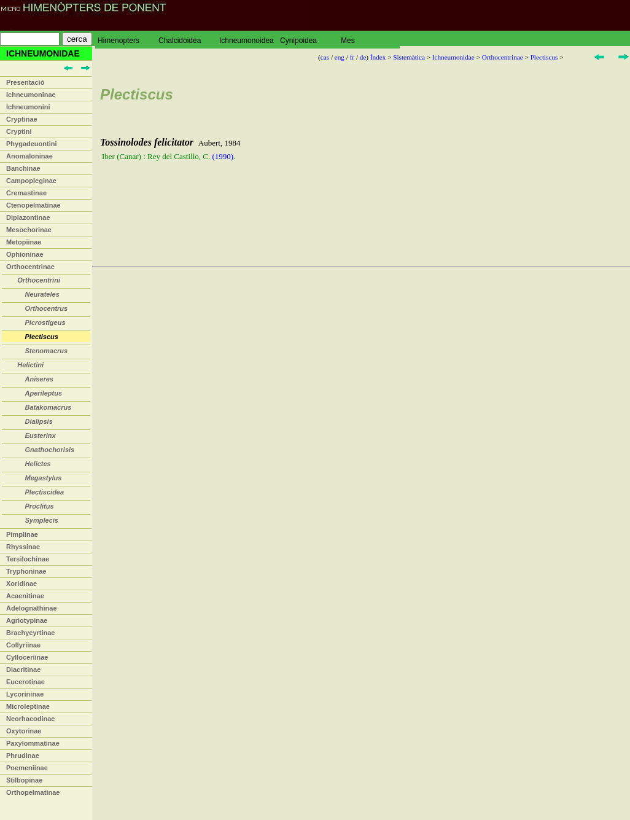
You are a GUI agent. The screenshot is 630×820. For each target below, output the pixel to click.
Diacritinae (23, 669)
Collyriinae (23, 645)
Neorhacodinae (30, 718)
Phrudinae (22, 755)
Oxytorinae (23, 731)
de (363, 57)
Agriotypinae (26, 620)
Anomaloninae (29, 156)
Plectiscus (544, 57)
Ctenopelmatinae (33, 205)
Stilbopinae (24, 780)
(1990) (222, 156)
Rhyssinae (23, 546)
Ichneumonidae (453, 57)
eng (339, 57)
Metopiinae (23, 242)
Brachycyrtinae (30, 632)
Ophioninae (25, 254)
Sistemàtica (409, 57)
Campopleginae (31, 180)
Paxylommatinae (33, 743)
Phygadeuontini (31, 143)
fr (352, 57)
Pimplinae (22, 534)
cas (325, 57)
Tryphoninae (26, 571)
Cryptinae (21, 119)
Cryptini (19, 131)
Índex (378, 57)
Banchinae (23, 168)
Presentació (25, 82)
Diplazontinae (28, 217)
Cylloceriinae (27, 657)
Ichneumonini (28, 107)
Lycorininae (25, 694)
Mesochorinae (29, 229)
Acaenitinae (25, 595)
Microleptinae (28, 706)
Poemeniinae (27, 767)
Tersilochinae (27, 559)
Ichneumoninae (31, 94)
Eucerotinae (25, 681)
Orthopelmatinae (33, 792)
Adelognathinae (31, 608)
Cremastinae (26, 193)
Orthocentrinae (30, 266)
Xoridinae (21, 583)
